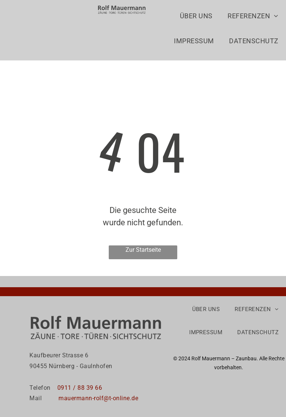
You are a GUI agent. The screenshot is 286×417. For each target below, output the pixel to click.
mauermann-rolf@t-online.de (98, 398)
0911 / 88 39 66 (80, 387)
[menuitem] (196, 19)
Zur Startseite (143, 249)
